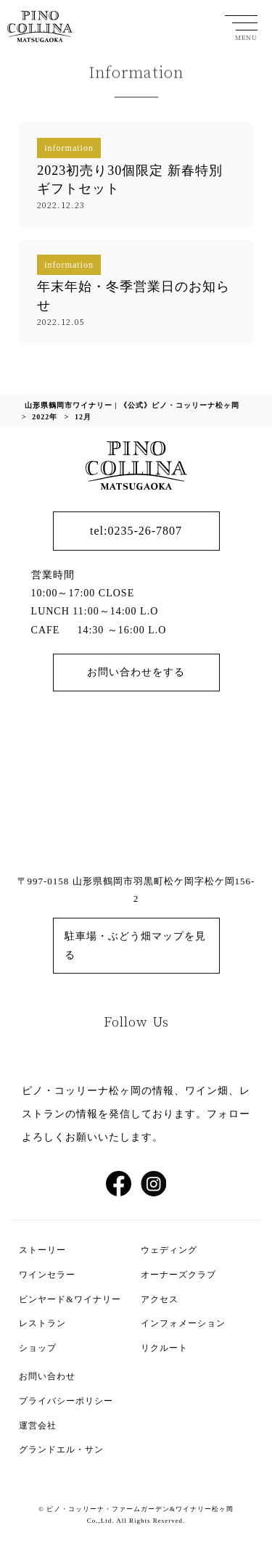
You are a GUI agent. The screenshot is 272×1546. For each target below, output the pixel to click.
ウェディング (169, 1250)
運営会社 (38, 1425)
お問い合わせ (47, 1376)
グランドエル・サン (61, 1449)
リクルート (164, 1348)
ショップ (38, 1348)
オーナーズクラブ (178, 1275)
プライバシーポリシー (66, 1401)
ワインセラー (47, 1275)
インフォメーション (183, 1323)
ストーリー (42, 1250)
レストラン (42, 1323)
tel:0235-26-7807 (136, 531)
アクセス (159, 1299)
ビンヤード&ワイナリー (69, 1299)
